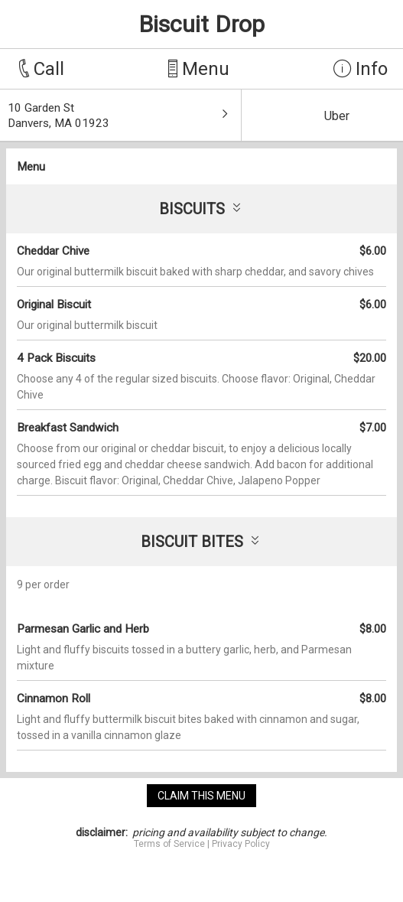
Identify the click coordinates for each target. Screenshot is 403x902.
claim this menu (201, 796)
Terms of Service (169, 844)
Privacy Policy (241, 844)
